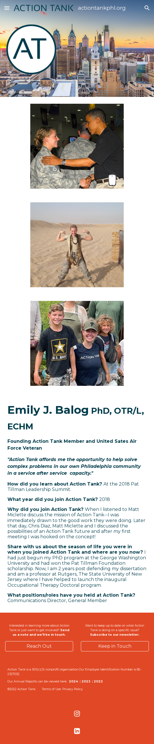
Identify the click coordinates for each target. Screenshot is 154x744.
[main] (77, 502)
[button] (7, 8)
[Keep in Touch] (115, 646)
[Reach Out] (39, 646)
